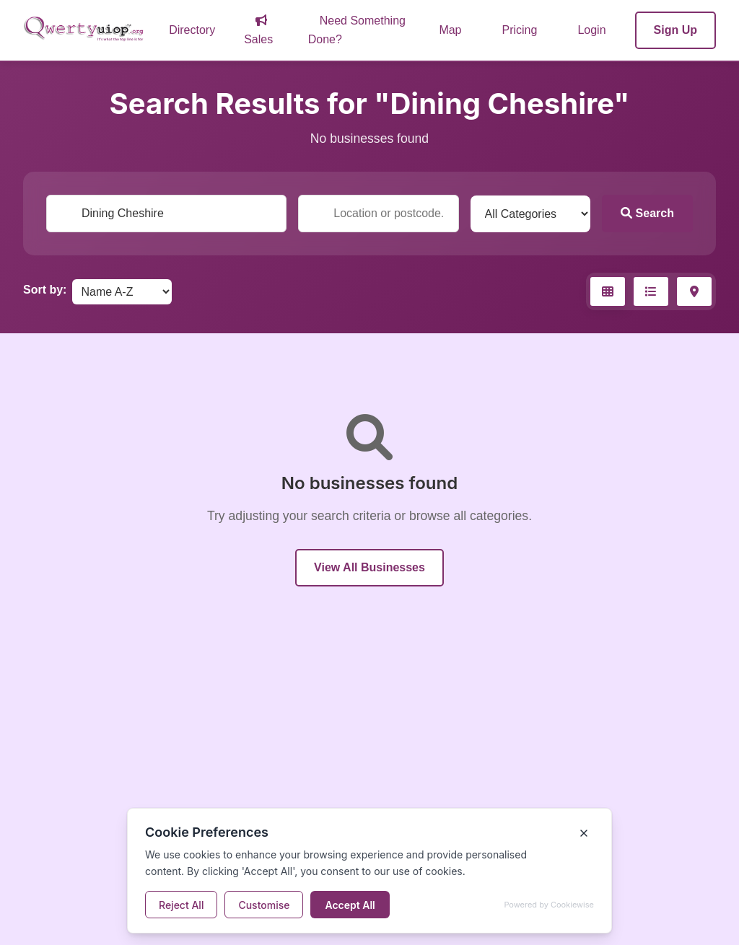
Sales (258, 29)
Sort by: (44, 290)
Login (591, 30)
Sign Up (675, 30)
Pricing (520, 30)
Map (450, 30)
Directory (192, 30)
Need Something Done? (357, 29)
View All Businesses (369, 567)
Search (647, 213)
